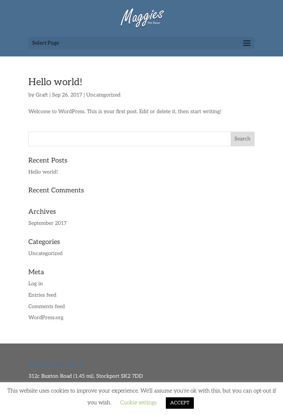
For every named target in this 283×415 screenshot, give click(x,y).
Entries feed (42, 295)
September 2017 (47, 223)
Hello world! (55, 82)
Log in (35, 283)
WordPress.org (45, 317)
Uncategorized (103, 95)
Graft (42, 95)
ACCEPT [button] (179, 403)
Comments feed (46, 306)
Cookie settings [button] (138, 402)
